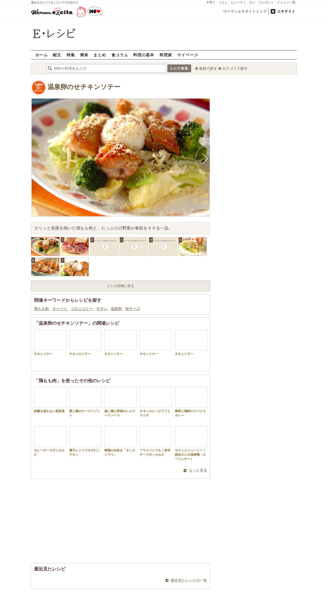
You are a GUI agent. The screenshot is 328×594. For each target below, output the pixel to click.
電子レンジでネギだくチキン (85, 441)
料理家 (166, 54)
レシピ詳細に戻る (120, 286)
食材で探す (208, 68)
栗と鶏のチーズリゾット (85, 402)
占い (252, 2)
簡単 (84, 54)
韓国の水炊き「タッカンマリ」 (120, 441)
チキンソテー (50, 343)
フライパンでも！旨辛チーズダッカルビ (156, 441)
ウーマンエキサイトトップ (245, 11)
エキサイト (286, 11)
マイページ (187, 54)
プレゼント (266, 2)
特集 (71, 54)
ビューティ (238, 2)
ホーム (41, 54)
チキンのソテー (85, 343)
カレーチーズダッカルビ (50, 441)
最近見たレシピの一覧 (189, 580)
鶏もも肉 (42, 309)
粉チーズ (132, 309)
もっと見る (198, 470)
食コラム (119, 54)
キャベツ (60, 309)
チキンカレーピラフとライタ (156, 402)
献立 (57, 54)
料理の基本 (143, 54)
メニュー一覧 (286, 2)
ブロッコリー (82, 309)
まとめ (99, 54)
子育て (210, 2)
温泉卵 (117, 309)
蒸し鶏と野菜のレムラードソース (120, 402)
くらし (223, 2)
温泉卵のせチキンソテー (84, 87)
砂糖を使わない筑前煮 (50, 400)
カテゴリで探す (235, 68)
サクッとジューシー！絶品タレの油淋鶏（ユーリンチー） (191, 443)
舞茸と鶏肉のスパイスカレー (191, 402)
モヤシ (102, 309)
